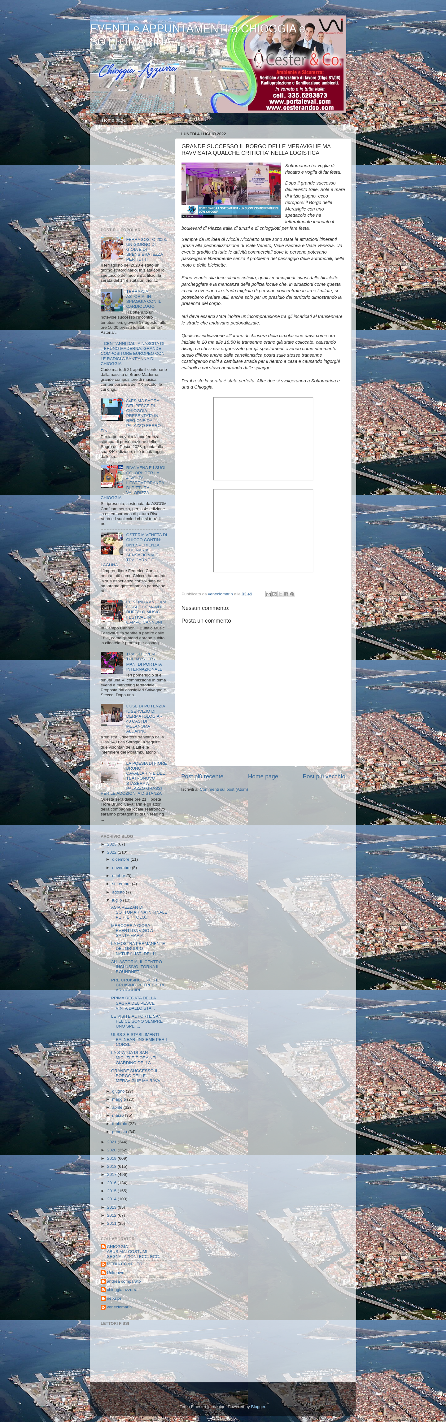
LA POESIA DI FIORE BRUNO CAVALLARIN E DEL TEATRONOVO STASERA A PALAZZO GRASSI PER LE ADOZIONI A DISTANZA (134, 778)
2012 (112, 1215)
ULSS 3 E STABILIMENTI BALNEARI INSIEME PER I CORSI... (139, 1039)
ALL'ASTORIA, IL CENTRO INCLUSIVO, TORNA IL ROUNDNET (136, 966)
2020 (112, 1150)
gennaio (120, 1131)
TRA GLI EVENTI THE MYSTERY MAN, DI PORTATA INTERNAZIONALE (144, 662)
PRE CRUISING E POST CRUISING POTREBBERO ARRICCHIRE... (139, 985)
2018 (112, 1166)
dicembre (121, 859)
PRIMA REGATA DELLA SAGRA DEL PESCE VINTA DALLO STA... (133, 1003)
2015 (112, 1191)
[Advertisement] (139, 177)
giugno (119, 1091)
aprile (118, 1107)
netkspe (114, 1298)
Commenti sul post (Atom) (224, 789)
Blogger (258, 1406)
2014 (112, 1199)
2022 (112, 852)
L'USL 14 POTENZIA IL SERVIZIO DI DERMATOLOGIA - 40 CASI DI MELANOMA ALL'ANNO (145, 718)
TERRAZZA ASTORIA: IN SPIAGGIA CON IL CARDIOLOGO (143, 299)
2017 (112, 1174)
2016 (112, 1183)
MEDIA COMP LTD (124, 1264)
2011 (112, 1223)
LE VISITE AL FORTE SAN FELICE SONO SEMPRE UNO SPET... (137, 1021)
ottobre (119, 875)
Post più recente (202, 776)
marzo (118, 1115)
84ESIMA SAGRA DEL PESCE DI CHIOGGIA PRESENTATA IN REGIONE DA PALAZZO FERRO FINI (131, 415)
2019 (112, 1158)
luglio (117, 900)
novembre (122, 867)
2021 (112, 1142)
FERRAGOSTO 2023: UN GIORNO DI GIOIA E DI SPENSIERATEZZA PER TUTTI (146, 249)
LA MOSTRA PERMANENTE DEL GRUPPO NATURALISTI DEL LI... (138, 948)
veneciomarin (119, 1307)
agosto (119, 892)
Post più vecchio (324, 776)
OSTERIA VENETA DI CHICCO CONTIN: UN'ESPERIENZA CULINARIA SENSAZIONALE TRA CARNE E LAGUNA (134, 550)
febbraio (120, 1123)
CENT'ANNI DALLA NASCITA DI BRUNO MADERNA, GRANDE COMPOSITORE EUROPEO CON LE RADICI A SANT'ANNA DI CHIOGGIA (132, 353)
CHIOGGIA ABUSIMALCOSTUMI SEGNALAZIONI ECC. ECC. (133, 1251)
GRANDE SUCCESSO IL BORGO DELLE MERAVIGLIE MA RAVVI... (138, 1075)
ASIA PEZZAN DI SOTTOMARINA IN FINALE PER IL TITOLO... (139, 912)
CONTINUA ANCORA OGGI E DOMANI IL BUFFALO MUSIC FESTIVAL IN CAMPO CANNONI (146, 612)
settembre (122, 883)
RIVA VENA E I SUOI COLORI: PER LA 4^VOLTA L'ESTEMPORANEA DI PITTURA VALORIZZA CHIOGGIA (133, 482)
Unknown (115, 1272)
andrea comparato (124, 1281)
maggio (119, 1099)
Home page (114, 120)
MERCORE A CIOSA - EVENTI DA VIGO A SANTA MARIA (132, 930)
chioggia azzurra (122, 1289)
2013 (112, 1207)
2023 (112, 844)
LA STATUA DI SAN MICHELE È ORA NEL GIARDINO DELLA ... (134, 1057)
